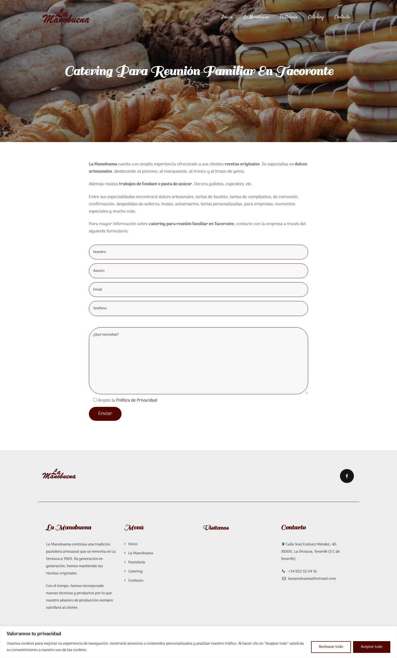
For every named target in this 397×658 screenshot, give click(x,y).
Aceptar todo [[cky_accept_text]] (372, 647)
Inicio (227, 17)
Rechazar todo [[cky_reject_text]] (331, 647)
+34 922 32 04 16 (302, 571)
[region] (198, 642)
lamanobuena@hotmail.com (312, 579)
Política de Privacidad (136, 400)
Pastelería (289, 17)
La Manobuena (256, 17)
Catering (316, 17)
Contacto (342, 17)
